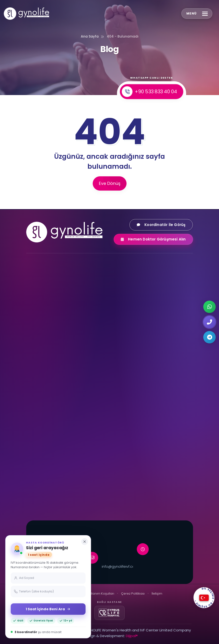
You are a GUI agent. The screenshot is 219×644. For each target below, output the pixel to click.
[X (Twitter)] (76, 326)
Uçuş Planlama (128, 456)
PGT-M (122, 413)
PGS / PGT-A (126, 395)
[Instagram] (30, 326)
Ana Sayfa (90, 36)
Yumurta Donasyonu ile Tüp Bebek (59, 358)
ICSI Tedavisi (126, 367)
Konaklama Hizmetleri (134, 466)
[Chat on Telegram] (209, 337)
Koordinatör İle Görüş (164, 224)
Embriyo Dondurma (47, 404)
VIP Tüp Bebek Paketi (48, 502)
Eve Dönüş (109, 183)
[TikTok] (65, 326)
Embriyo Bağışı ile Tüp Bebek (54, 377)
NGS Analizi (125, 404)
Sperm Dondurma (45, 413)
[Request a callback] (209, 322)
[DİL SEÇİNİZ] (204, 597)
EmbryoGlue (41, 484)
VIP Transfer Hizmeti (132, 475)
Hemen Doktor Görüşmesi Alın (157, 239)
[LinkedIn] (87, 326)
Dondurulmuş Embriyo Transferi (57, 386)
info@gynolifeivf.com (120, 566)
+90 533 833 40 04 (149, 91)
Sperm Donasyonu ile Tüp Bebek (57, 367)
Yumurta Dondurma (47, 395)
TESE (34, 447)
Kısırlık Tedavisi (128, 358)
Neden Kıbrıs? (127, 484)
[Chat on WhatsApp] (209, 307)
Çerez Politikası (133, 593)
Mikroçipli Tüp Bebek (47, 466)
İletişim (157, 593)
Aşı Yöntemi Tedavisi (133, 377)
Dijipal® (132, 635)
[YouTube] (53, 326)
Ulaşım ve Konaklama (134, 447)
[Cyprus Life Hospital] (109, 613)
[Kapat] (84, 541)
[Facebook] (42, 326)
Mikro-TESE (39, 456)
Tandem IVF (40, 475)
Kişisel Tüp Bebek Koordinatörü (141, 493)
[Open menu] (196, 13)
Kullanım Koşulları (100, 593)
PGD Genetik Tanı (130, 386)
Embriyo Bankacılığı (46, 493)
